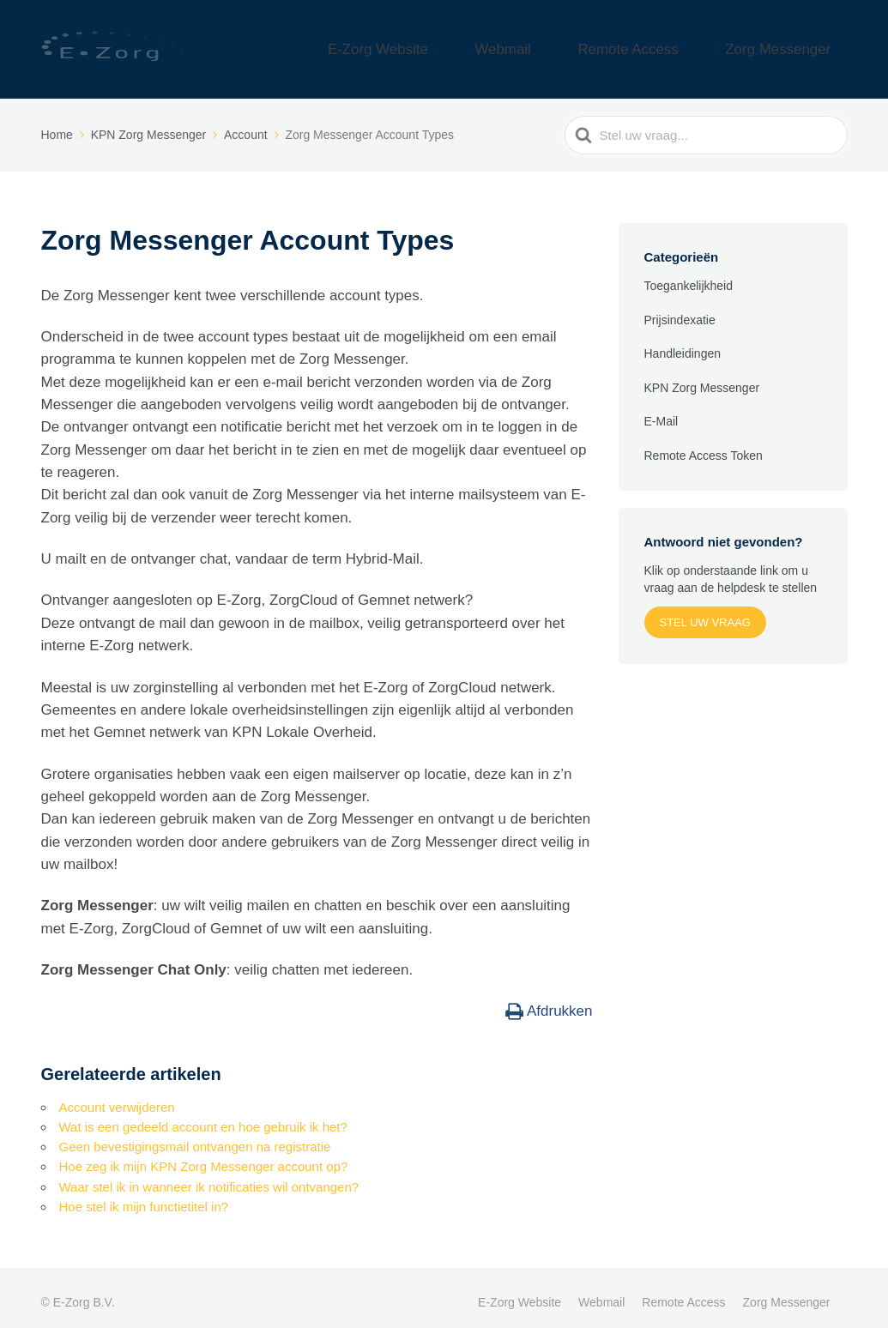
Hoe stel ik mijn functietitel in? (144, 1196)
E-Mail (661, 412)
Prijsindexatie (680, 310)
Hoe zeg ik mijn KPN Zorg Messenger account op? (203, 1157)
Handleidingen (683, 344)
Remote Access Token (703, 446)
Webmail (577, 44)
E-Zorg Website (480, 44)
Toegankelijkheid (689, 276)
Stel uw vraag (705, 613)
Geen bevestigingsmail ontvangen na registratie (195, 1136)
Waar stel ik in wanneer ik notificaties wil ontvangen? (209, 1176)
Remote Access (674, 44)
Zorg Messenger (793, 44)
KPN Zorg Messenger (702, 378)
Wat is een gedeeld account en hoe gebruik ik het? (203, 1116)
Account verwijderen (117, 1097)
